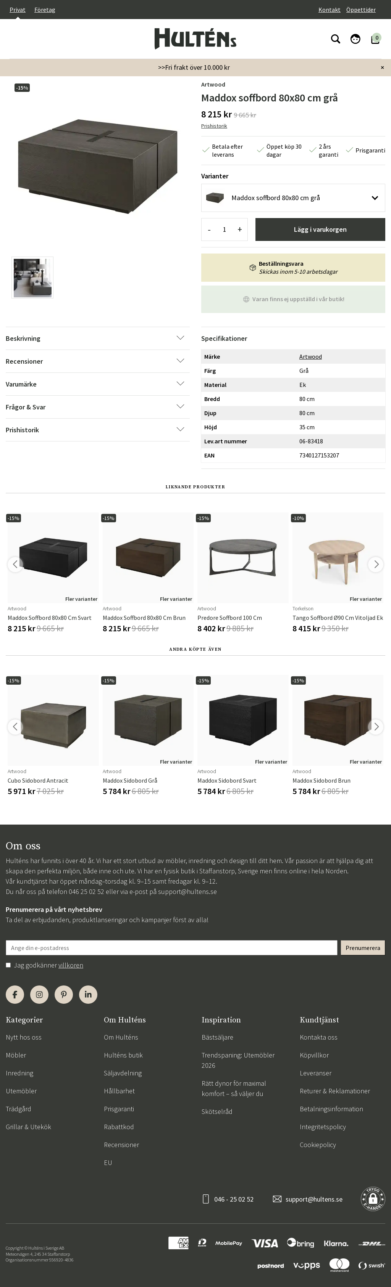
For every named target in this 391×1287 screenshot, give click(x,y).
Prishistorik (214, 125)
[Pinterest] (64, 994)
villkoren (70, 965)
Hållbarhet (119, 1090)
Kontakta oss (319, 1037)
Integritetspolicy (323, 1126)
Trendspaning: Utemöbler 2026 (238, 1060)
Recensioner (121, 1144)
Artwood (213, 84)
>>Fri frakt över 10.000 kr (194, 67)
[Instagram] (39, 994)
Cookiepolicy (318, 1144)
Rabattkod (119, 1126)
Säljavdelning (123, 1073)
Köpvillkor (314, 1055)
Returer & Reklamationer (335, 1090)
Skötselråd (217, 1111)
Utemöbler (21, 1090)
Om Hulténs (121, 1037)
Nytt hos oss (24, 1037)
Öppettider (361, 9)
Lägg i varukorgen (320, 229)
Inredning (19, 1073)
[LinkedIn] (88, 994)
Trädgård (18, 1108)
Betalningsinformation (331, 1108)
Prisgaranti (119, 1108)
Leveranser (315, 1073)
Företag (44, 9)
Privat (18, 9)
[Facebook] (15, 994)
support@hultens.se (187, 891)
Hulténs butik (123, 1055)
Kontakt (329, 9)
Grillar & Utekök (28, 1126)
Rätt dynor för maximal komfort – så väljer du (234, 1088)
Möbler (16, 1055)
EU (108, 1162)
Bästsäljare (217, 1037)
